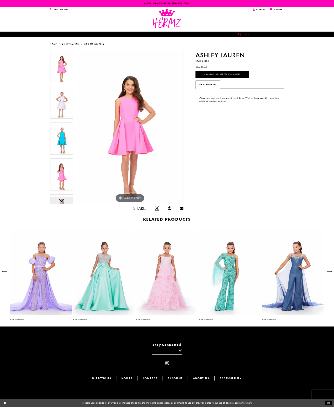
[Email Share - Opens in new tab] (181, 209)
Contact (150, 379)
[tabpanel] (61, 69)
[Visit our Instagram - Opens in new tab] (167, 364)
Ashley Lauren (70, 44)
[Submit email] (182, 351)
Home (53, 44)
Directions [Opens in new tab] (101, 379)
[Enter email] (167, 351)
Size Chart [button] (202, 67)
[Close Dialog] (5, 404)
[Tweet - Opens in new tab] (157, 209)
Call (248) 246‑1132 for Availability (225, 76)
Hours (127, 379)
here (249, 404)
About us (201, 379)
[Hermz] (167, 19)
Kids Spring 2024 (94, 44)
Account (175, 379)
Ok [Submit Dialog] (328, 404)
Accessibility (231, 379)
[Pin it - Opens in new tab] (169, 209)
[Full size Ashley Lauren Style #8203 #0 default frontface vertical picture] (130, 127)
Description (207, 86)
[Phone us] (60, 10)
